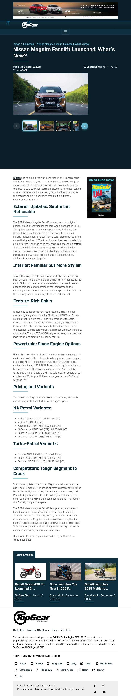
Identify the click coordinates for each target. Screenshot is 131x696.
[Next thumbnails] (84, 126)
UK (18, 676)
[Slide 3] (63, 126)
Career (55, 630)
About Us (65, 630)
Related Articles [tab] (24, 554)
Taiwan (98, 669)
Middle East (104, 663)
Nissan (17, 177)
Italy (71, 663)
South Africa (64, 669)
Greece (37, 663)
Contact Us (18, 630)
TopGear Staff (22, 595)
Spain (83, 669)
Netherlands (23, 669)
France (20, 663)
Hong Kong (54, 663)
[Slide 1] (29, 125)
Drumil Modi (56, 595)
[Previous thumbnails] (16, 126)
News (17, 43)
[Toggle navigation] (65, 32)
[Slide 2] (46, 126)
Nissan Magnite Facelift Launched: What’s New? (63, 43)
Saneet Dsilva (94, 66)
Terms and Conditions (38, 630)
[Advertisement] (104, 120)
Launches (28, 43)
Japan (85, 663)
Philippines (44, 669)
